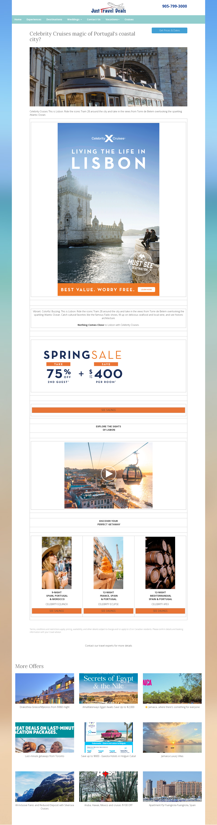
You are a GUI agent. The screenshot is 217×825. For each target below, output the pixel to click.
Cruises (129, 19)
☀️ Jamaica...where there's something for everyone (172, 691)
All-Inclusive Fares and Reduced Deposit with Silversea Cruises (44, 790)
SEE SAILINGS (108, 410)
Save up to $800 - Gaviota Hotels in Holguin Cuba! (108, 740)
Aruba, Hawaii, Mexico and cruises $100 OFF (108, 789)
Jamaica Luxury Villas (172, 740)
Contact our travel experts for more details (108, 645)
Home (18, 19)
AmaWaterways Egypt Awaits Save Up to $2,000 (108, 691)
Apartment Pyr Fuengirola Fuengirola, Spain (172, 789)
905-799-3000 (174, 6)
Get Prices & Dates (169, 30)
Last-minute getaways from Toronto (44, 740)
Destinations (54, 19)
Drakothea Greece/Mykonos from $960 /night (44, 691)
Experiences (34, 19)
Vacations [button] (113, 19)
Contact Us (94, 19)
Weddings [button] (74, 19)
